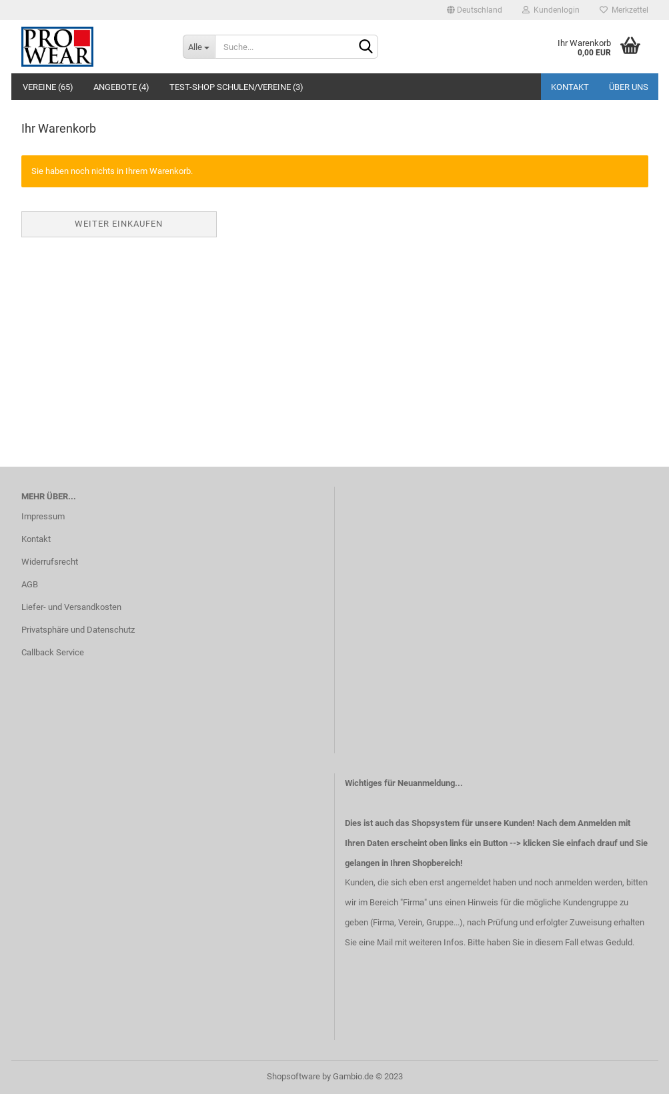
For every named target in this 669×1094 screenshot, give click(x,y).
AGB (29, 584)
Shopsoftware (293, 1076)
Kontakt (570, 87)
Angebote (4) (121, 87)
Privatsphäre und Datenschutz (78, 630)
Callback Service (52, 652)
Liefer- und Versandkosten (71, 607)
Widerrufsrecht (49, 562)
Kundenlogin (551, 10)
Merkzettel (624, 10)
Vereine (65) (48, 87)
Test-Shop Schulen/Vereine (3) (236, 87)
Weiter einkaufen (119, 224)
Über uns (628, 87)
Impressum (43, 516)
